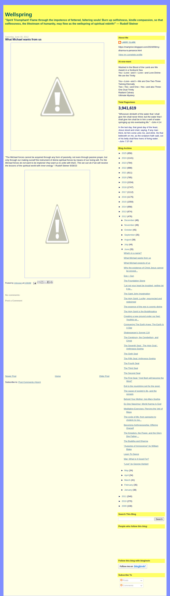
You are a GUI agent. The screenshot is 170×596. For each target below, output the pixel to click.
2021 (124, 172)
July (126, 244)
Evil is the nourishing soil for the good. (142, 386)
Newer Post (10, 376)
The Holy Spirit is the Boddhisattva (140, 311)
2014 (124, 206)
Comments (126, 585)
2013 (124, 211)
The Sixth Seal (131, 353)
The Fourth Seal (131, 363)
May (126, 470)
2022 (124, 168)
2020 (124, 177)
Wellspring (18, 14)
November (129, 225)
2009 (124, 506)
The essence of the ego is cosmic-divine (143, 306)
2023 (124, 163)
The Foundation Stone (134, 280)
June (127, 249)
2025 (124, 153)
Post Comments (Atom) (29, 382)
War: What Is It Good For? (136, 459)
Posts (124, 580)
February (129, 485)
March (127, 480)
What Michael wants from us (137, 258)
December (129, 220)
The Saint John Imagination (137, 293)
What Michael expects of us (137, 263)
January (128, 490)
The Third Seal (131, 368)
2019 (124, 182)
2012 (124, 216)
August (128, 239)
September (129, 235)
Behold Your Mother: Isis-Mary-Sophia (142, 399)
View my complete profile (130, 54)
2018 (124, 187)
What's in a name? (133, 253)
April (126, 475)
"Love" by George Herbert (136, 464)
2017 (124, 192)
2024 (124, 158)
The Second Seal (132, 373)
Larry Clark (129, 42)
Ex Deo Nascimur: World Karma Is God (142, 404)
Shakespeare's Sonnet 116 (137, 332)
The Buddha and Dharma (136, 441)
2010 (124, 501)
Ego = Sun (129, 276)
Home (58, 376)
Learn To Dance (131, 454)
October (128, 230)
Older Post (104, 376)
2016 (124, 197)
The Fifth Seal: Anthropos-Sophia (140, 358)
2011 (124, 496)
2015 (124, 201)
